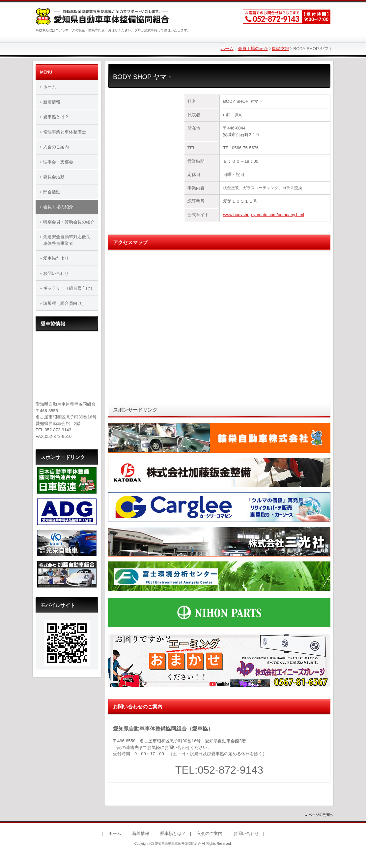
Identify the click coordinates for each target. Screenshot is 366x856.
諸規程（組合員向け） (64, 303)
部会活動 (51, 191)
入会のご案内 (56, 146)
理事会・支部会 (58, 161)
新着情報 (51, 102)
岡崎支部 (280, 48)
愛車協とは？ (56, 116)
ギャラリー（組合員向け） (69, 288)
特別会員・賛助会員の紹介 (69, 221)
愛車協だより (56, 258)
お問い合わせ (56, 273)
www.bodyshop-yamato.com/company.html (263, 214)
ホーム (227, 48)
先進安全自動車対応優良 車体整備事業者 (69, 240)
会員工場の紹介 (253, 48)
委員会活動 (54, 176)
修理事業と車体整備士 (64, 131)
